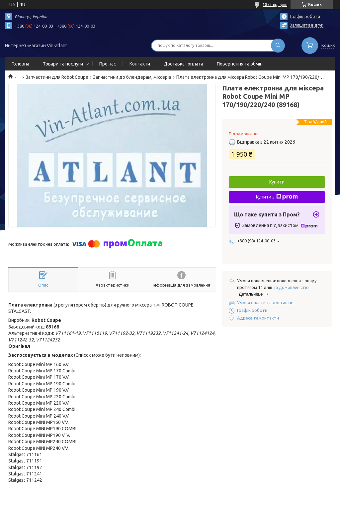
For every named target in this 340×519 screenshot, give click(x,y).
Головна (20, 64)
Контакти (139, 64)
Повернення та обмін (240, 64)
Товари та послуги (63, 64)
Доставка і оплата (183, 64)
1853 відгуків (275, 4)
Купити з (277, 197)
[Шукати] (278, 46)
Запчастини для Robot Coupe (57, 77)
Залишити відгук (306, 25)
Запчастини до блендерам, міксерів (132, 77)
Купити (277, 182)
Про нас (107, 64)
